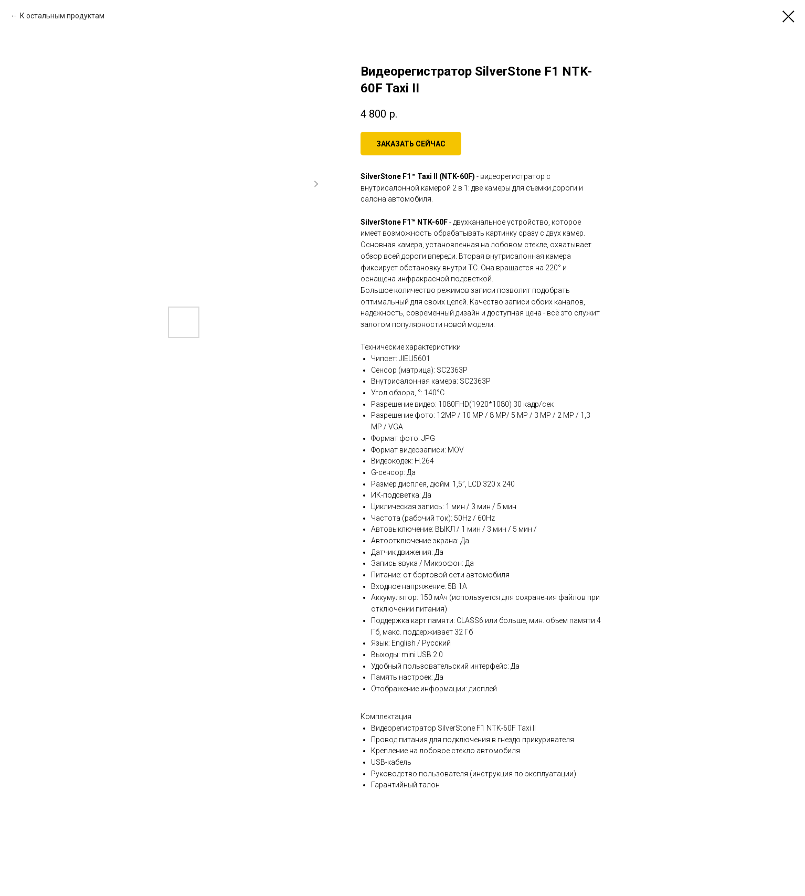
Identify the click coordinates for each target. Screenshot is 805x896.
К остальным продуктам (62, 16)
